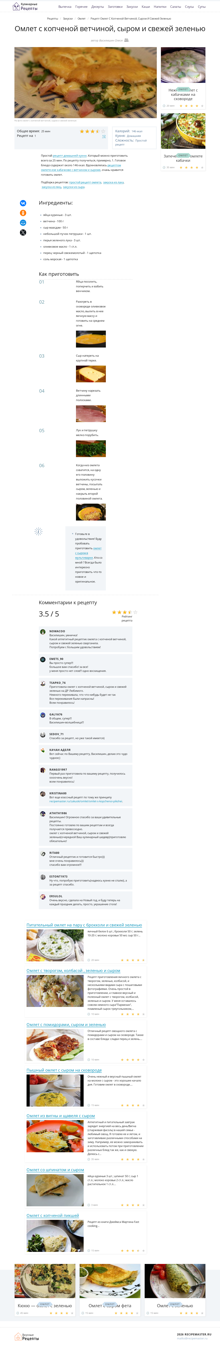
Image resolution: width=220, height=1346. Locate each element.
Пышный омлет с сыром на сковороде (64, 1070)
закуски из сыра (73, 187)
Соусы (189, 6)
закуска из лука (113, 182)
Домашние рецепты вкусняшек (26, 1336)
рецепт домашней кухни (70, 155)
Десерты (97, 6)
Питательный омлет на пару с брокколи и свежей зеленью (84, 925)
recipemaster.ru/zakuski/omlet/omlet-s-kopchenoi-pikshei (85, 801)
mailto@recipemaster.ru (192, 1338)
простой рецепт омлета (85, 182)
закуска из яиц (51, 187)
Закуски (132, 6)
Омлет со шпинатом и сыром (55, 1169)
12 (104, 136)
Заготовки (115, 6)
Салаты (175, 6)
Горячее (81, 6)
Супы (202, 6)
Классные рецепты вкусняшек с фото (24, 6)
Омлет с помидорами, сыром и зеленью (66, 1024)
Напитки (160, 6)
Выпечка (64, 6)
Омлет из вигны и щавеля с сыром (61, 1115)
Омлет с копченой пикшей (53, 1215)
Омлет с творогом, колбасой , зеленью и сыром (73, 970)
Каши (146, 6)
